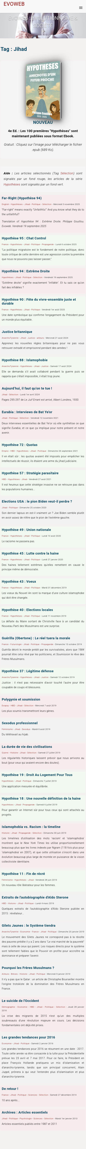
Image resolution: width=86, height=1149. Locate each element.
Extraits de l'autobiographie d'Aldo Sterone (35, 897)
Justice (31, 338)
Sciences (32, 1095)
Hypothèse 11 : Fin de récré (23, 874)
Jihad (27, 204)
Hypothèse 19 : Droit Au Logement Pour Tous (37, 775)
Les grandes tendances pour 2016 (28, 1037)
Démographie (8, 1007)
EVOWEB (14, 4)
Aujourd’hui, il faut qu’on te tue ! (27, 388)
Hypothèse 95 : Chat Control (24, 238)
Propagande (48, 244)
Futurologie (16, 644)
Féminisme (7, 729)
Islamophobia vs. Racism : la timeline (31, 827)
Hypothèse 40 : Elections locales (27, 610)
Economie (25, 931)
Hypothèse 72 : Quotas (20, 445)
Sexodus (26, 729)
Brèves (14, 974)
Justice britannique (17, 332)
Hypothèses (12, 184)
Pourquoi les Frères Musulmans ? (28, 968)
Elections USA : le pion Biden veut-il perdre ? (37, 501)
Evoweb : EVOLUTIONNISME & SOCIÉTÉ (43, 21)
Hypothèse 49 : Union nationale (26, 530)
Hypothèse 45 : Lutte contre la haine (30, 553)
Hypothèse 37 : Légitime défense (28, 671)
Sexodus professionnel (20, 723)
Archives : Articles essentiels (25, 1112)
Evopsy (5, 705)
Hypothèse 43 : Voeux (19, 581)
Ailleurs (5, 974)
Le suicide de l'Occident (20, 1001)
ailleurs (40, 338)
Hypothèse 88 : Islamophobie (25, 360)
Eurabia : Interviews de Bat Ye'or (27, 412)
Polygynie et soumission (21, 699)
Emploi (5, 451)
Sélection (66, 173)
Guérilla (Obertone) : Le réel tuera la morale (36, 638)
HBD (12, 451)
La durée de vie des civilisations (27, 747)
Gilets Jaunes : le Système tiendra (28, 925)
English (5, 204)
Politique (36, 204)
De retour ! (10, 1089)
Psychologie (26, 1118)
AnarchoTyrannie (10, 338)
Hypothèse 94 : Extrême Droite (26, 271)
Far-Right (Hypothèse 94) (22, 198)
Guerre (5, 752)
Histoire (14, 752)
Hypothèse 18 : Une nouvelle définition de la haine (41, 798)
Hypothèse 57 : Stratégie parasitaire (30, 473)
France (5, 244)
